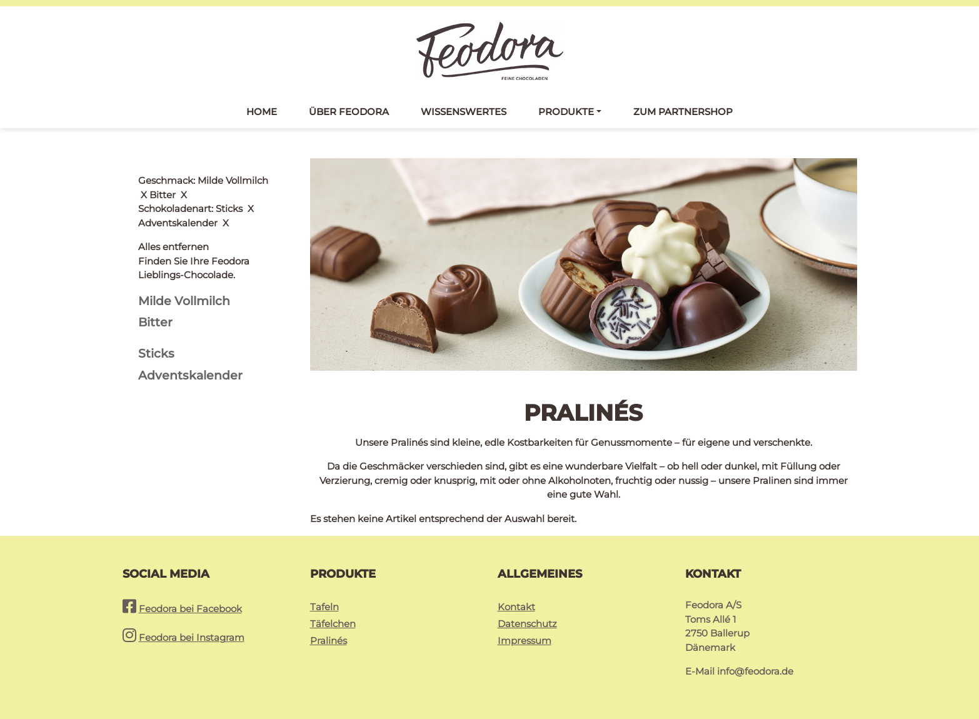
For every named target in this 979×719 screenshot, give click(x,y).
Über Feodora (349, 112)
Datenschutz (527, 624)
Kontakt (516, 607)
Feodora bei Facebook (190, 609)
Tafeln (324, 607)
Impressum (524, 640)
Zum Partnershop (683, 112)
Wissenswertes (463, 112)
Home (261, 112)
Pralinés (328, 640)
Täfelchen (333, 624)
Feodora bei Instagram (191, 637)
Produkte (566, 112)
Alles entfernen (173, 180)
